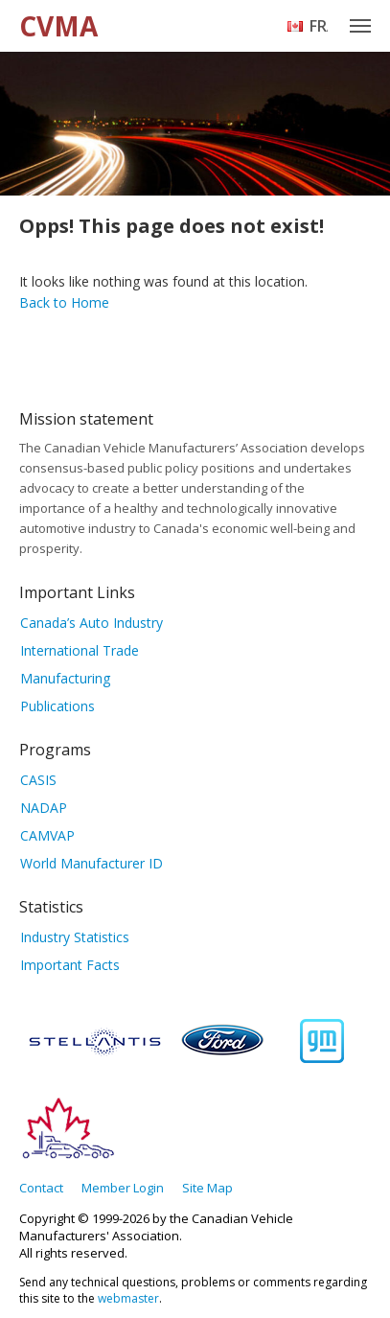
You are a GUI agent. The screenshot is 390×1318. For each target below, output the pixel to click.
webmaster (128, 1298)
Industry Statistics (74, 937)
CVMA (58, 26)
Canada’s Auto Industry (91, 622)
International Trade (79, 650)
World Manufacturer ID (91, 863)
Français (319, 25)
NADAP (43, 807)
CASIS (38, 780)
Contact (41, 1187)
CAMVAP (47, 835)
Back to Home (64, 302)
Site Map (207, 1187)
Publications (57, 706)
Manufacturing (65, 678)
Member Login (122, 1187)
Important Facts (70, 965)
